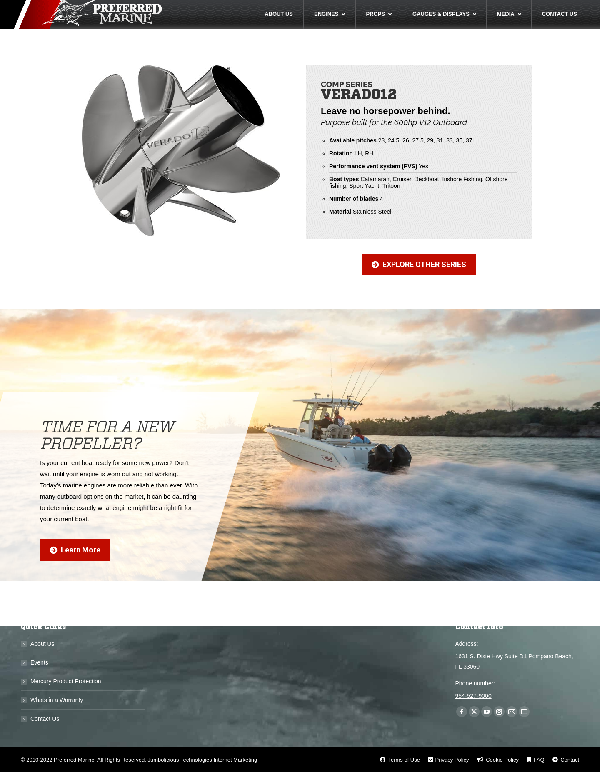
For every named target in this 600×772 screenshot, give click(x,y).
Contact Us (44, 718)
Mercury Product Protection (65, 681)
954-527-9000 (473, 695)
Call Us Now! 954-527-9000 (518, 7)
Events (39, 662)
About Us (42, 643)
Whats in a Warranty (56, 700)
